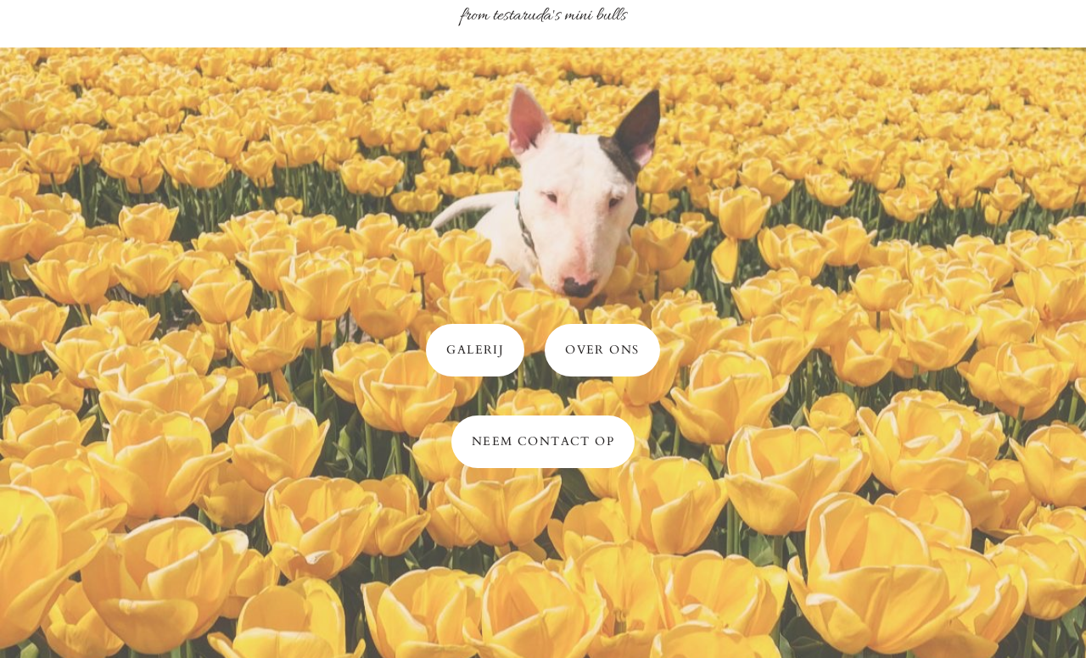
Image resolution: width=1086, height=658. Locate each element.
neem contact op (543, 441)
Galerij (475, 350)
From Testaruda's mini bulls (543, 16)
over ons (602, 350)
